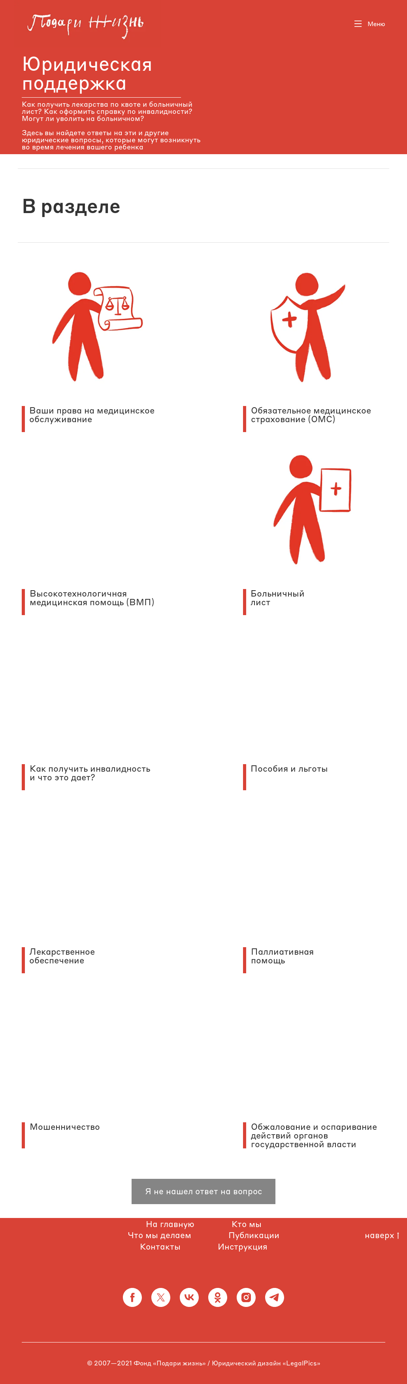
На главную (170, 1224)
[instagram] (246, 1297)
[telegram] (274, 1297)
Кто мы (247, 1224)
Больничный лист (278, 598)
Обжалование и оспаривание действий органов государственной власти (314, 1135)
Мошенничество (65, 1126)
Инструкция (243, 1246)
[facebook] (132, 1297)
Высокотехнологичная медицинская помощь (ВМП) (92, 598)
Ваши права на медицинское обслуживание (92, 415)
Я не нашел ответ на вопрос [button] (203, 1191)
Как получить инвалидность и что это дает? (90, 773)
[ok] (217, 1297)
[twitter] (160, 1297)
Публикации (253, 1235)
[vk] (189, 1297)
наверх (382, 1235)
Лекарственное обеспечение (62, 956)
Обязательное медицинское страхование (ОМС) (311, 415)
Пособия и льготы (289, 768)
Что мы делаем (159, 1235)
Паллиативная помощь (282, 956)
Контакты (160, 1246)
